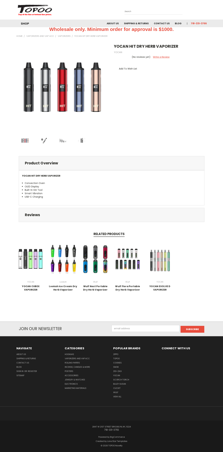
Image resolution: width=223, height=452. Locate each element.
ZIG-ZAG (117, 370)
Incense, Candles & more (77, 366)
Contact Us (162, 23)
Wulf (115, 391)
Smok (116, 366)
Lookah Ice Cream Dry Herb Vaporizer (63, 288)
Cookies (117, 362)
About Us (113, 23)
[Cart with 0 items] (206, 10)
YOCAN (116, 374)
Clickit (117, 387)
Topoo (116, 357)
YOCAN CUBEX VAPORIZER (31, 288)
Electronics (71, 383)
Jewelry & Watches (75, 378)
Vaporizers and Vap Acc (77, 357)
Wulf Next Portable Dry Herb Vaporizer (95, 288)
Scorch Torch (121, 378)
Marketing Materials (75, 387)
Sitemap (20, 374)
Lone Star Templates (117, 440)
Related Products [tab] (109, 234)
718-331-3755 (199, 23)
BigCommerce (117, 436)
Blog (178, 23)
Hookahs (69, 353)
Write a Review (161, 57)
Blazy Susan (119, 383)
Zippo (115, 353)
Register (32, 370)
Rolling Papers (72, 362)
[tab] (111, 163)
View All (117, 395)
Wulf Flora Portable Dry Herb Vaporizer (127, 288)
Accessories (71, 374)
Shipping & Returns (136, 23)
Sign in (20, 370)
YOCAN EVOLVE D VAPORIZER (159, 288)
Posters (69, 370)
